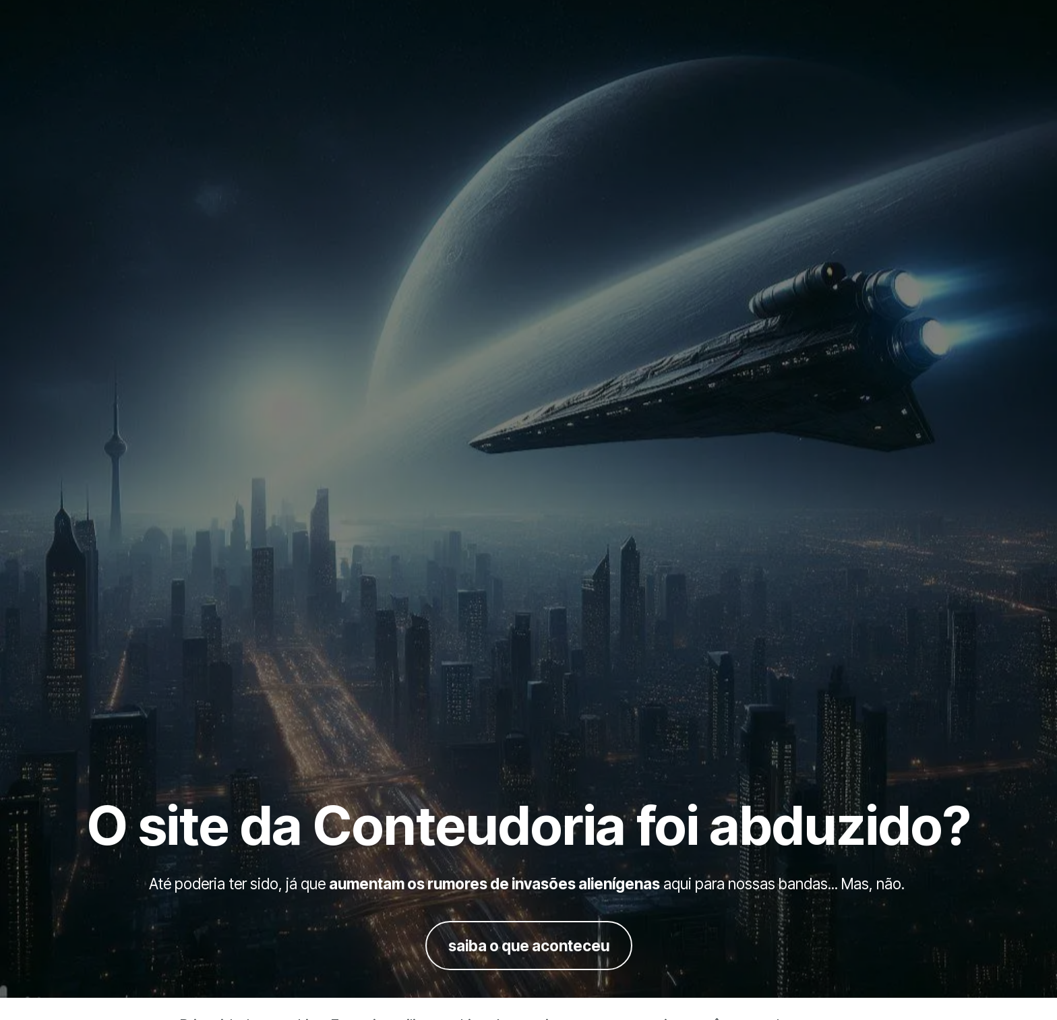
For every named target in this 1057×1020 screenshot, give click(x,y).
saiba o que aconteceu (528, 945)
